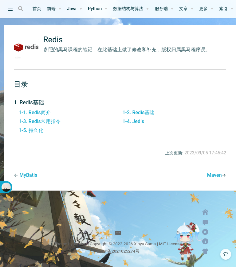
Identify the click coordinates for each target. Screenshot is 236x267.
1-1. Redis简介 (35, 112)
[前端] (54, 9)
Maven (214, 175)
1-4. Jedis (133, 121)
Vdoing (80, 243)
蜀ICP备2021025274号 (118, 251)
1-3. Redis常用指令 (40, 121)
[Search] (21, 8)
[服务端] (164, 9)
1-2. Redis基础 (138, 112)
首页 (37, 8)
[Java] (74, 9)
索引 (223, 8)
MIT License (170, 243)
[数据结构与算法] (131, 9)
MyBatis (28, 175)
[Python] (97, 9)
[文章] (186, 9)
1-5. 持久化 (31, 130)
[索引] (226, 9)
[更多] (206, 9)
